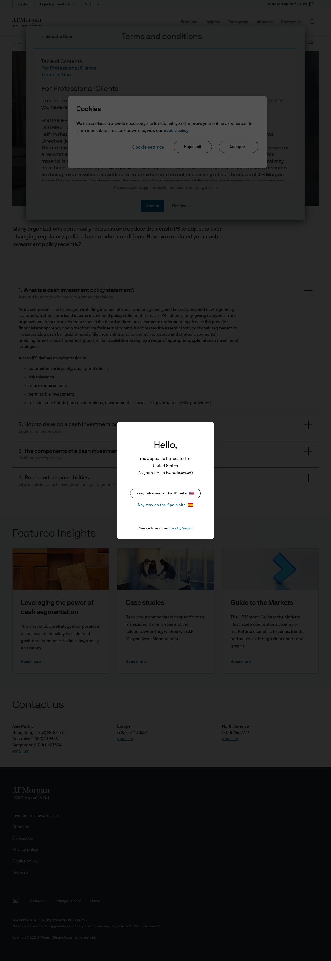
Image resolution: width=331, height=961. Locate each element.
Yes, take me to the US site (165, 493)
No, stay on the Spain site (165, 505)
